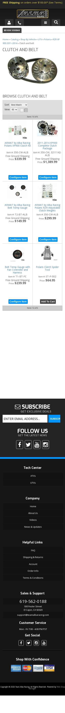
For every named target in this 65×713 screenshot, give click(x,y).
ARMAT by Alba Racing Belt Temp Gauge (17, 206)
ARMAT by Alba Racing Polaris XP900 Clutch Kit (17, 144)
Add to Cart (48, 301)
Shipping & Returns (33, 557)
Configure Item (18, 177)
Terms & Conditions (33, 577)
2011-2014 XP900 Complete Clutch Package (47, 145)
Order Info (33, 570)
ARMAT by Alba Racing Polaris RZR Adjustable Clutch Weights (47, 208)
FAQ (33, 550)
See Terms (55, 2)
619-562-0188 (33, 601)
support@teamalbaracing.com (33, 614)
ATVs (33, 475)
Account (33, 564)
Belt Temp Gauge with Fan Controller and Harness (17, 270)
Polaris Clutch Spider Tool (47, 268)
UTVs (33, 482)
